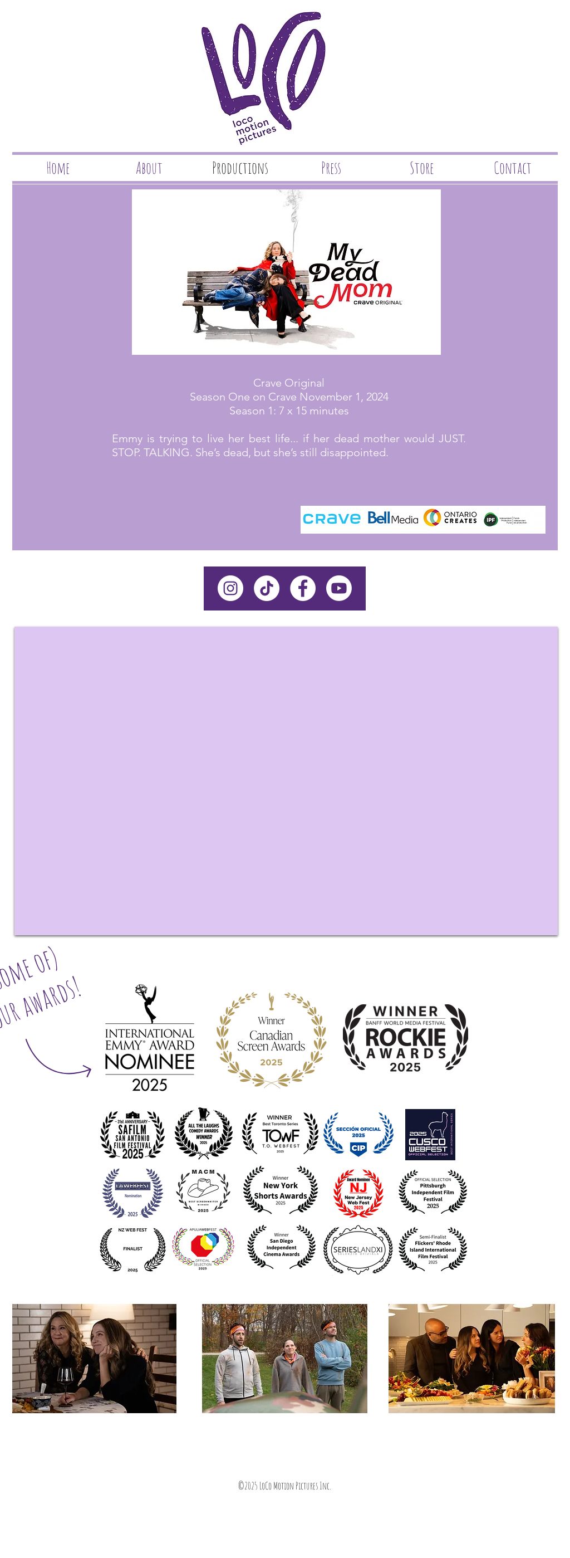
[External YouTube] (286, 781)
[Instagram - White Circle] (230, 588)
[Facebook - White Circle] (303, 588)
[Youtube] (339, 588)
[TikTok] (266, 588)
